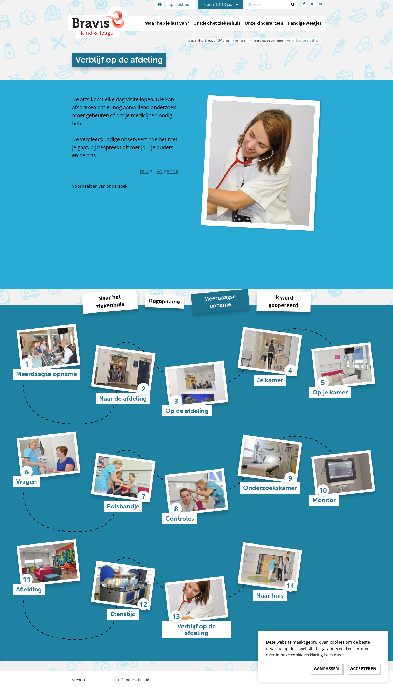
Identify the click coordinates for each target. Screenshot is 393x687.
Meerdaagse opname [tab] (220, 301)
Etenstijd (123, 614)
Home (159, 4)
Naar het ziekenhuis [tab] (110, 301)
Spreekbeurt (181, 4)
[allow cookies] (363, 668)
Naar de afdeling (123, 398)
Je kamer (270, 380)
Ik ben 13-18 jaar (220, 4)
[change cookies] (326, 668)
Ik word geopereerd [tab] (283, 301)
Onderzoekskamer (270, 488)
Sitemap (78, 679)
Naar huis (270, 595)
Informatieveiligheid (133, 679)
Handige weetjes (304, 23)
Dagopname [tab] (164, 301)
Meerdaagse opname (46, 374)
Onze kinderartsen (264, 23)
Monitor (324, 500)
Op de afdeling (187, 410)
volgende (167, 171)
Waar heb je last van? (167, 23)
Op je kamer (330, 392)
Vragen (26, 481)
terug (146, 171)
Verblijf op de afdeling (196, 629)
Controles (179, 518)
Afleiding (29, 589)
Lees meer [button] (334, 655)
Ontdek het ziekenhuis (217, 23)
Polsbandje (123, 506)
